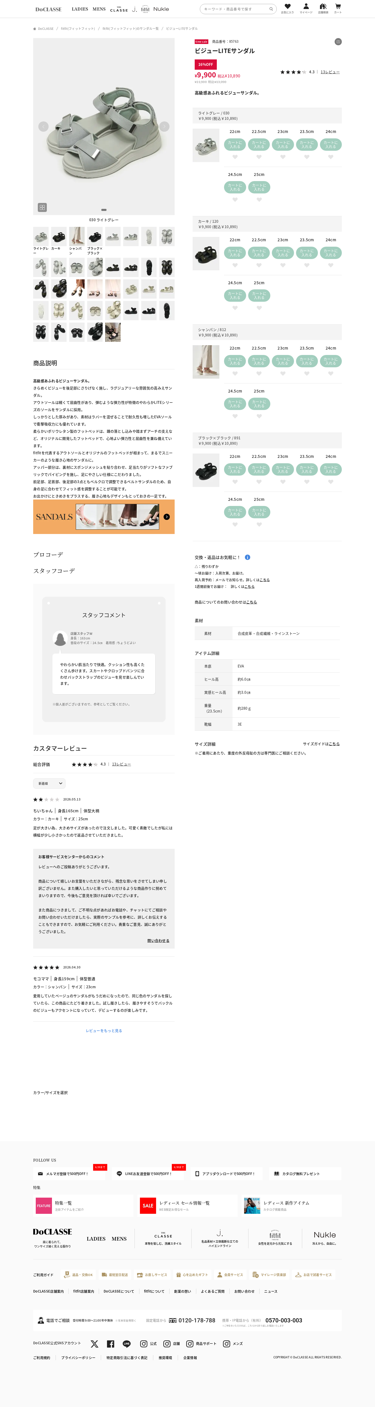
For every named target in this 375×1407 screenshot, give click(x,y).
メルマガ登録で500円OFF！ (71, 1171)
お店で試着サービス (313, 1274)
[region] (187, 9)
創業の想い (182, 1291)
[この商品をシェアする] (338, 41)
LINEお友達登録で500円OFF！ (150, 1171)
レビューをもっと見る (104, 1030)
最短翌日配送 (115, 1274)
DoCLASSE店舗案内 (48, 1291)
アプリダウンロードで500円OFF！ (225, 1173)
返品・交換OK (78, 1274)
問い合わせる (158, 940)
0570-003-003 (283, 1320)
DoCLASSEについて (119, 1291)
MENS (99, 9)
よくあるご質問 (213, 1291)
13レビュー (121, 764)
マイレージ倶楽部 (269, 1275)
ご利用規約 (41, 1357)
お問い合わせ (244, 1291)
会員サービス (230, 1274)
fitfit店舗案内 (83, 1291)
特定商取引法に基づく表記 (126, 1357)
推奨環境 (165, 1357)
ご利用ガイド (43, 1274)
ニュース (271, 1291)
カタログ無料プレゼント (297, 1173)
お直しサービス (152, 1274)
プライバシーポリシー (78, 1357)
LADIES (80, 9)
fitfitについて (154, 1291)
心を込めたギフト (192, 1274)
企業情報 (190, 1357)
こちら (265, 579)
